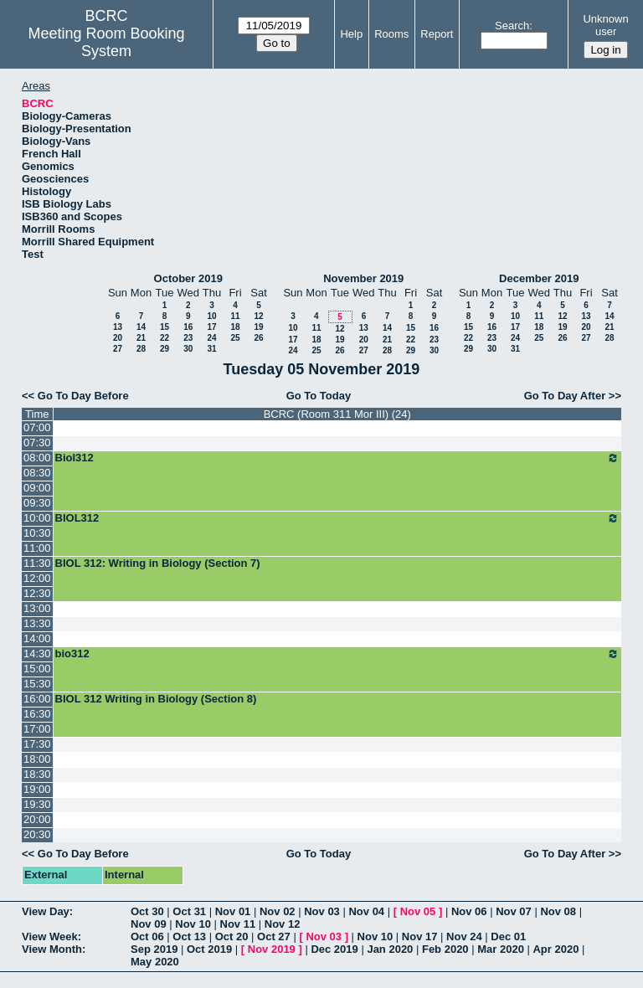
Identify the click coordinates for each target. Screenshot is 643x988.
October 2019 (188, 278)
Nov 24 (464, 936)
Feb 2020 (445, 949)
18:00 (37, 759)
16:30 (37, 714)
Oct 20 (232, 936)
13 (117, 327)
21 (141, 337)
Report (436, 34)
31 (211, 348)
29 (164, 348)
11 (234, 316)
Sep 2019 (154, 949)
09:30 (37, 503)
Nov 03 (322, 911)
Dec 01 (508, 936)
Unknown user (605, 25)
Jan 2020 (390, 949)
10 (211, 316)
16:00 (37, 698)
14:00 (37, 638)
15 (164, 327)
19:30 (37, 804)
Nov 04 (366, 911)
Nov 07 (514, 911)
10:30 (37, 533)
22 (164, 337)
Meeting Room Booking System (106, 42)
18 (234, 327)
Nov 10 (193, 924)
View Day (45, 911)
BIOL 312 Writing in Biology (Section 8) (156, 698)
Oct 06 (147, 936)
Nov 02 (278, 911)
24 (211, 337)
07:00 (37, 427)
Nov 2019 (272, 949)
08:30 (37, 472)
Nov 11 (238, 924)
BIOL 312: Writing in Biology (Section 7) (157, 563)
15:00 (37, 668)
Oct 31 (189, 911)
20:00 (37, 819)
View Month (52, 949)
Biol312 (337, 458)
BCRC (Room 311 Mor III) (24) (337, 414)
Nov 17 (420, 936)
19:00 (37, 789)
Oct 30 (147, 911)
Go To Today (319, 395)
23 (188, 337)
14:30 (37, 653)
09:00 (37, 487)
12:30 (37, 593)
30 (188, 348)
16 (188, 327)
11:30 (37, 563)
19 (258, 327)
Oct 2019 (209, 949)
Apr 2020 (555, 949)
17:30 (37, 744)
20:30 (37, 834)
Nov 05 (418, 911)
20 (117, 337)
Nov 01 (233, 911)
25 (234, 337)
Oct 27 (274, 936)
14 (141, 327)
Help (351, 34)
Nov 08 (558, 911)
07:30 (37, 442)
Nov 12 (283, 924)
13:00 (37, 608)
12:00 (37, 578)
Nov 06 (469, 911)
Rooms (391, 34)
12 (258, 316)
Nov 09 (149, 924)
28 (141, 348)
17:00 (37, 729)
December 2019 (539, 278)
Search (512, 25)
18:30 (37, 774)
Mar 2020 (500, 949)
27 (117, 348)
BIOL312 (337, 518)
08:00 (37, 457)
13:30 (37, 623)
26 (258, 337)
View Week (50, 936)
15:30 (37, 683)
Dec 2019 (334, 949)
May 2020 (155, 961)
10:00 (37, 518)
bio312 (337, 654)
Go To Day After (565, 395)
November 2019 (363, 278)
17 (211, 327)
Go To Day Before (83, 395)
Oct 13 (189, 936)
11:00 (37, 548)
